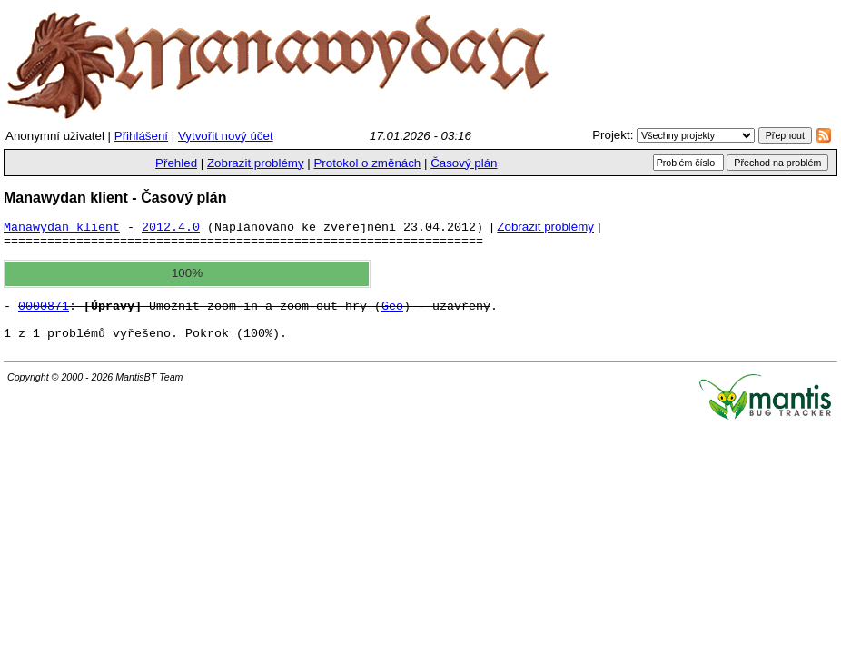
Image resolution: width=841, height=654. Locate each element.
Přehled (176, 163)
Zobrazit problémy (255, 163)
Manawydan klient (62, 231)
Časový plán (463, 163)
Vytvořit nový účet (225, 136)
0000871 (43, 315)
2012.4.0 (171, 231)
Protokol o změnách (366, 163)
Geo (392, 315)
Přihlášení (141, 136)
